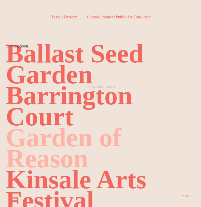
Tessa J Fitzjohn (101, 17)
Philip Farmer (105, 87)
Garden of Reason (63, 148)
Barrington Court (69, 106)
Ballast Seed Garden (74, 64)
